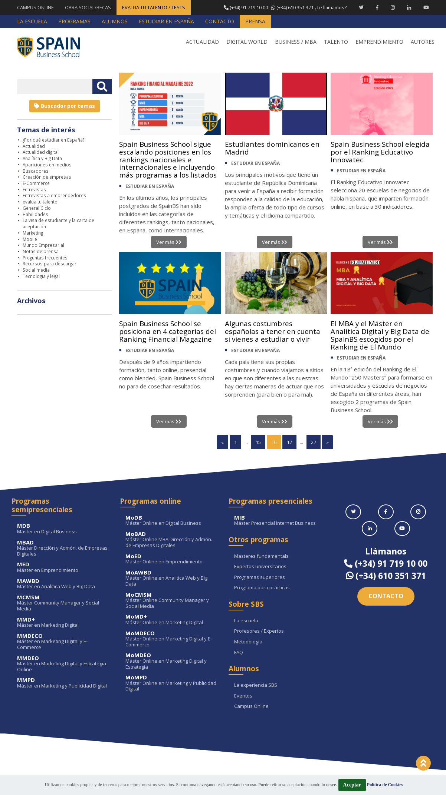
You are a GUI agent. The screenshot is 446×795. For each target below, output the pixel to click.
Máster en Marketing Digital (63, 622)
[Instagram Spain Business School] (392, 7)
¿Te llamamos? (285, 7)
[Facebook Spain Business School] (377, 7)
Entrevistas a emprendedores (54, 195)
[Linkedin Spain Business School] (409, 7)
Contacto (385, 596)
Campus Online (251, 707)
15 (258, 442)
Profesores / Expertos (259, 632)
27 (313, 442)
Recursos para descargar (49, 263)
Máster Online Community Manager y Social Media (171, 600)
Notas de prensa (41, 251)
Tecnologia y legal (41, 276)
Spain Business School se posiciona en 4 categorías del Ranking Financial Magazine (169, 332)
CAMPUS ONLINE (35, 7)
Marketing (33, 233)
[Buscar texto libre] (102, 87)
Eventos (243, 696)
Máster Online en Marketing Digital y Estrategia (171, 661)
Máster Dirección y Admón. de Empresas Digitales (63, 548)
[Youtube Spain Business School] (426, 7)
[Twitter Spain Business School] (361, 7)
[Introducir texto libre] (54, 86)
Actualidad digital (41, 152)
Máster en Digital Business (63, 529)
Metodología (248, 642)
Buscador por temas (64, 105)
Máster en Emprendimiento (63, 567)
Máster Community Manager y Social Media (63, 603)
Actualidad (34, 146)
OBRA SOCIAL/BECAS (88, 7)
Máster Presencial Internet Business (280, 520)
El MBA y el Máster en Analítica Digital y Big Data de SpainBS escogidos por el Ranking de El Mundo (381, 336)
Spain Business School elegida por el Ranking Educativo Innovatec (370, 152)
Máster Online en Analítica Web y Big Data (171, 578)
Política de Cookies (385, 784)
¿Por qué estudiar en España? (53, 140)
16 (273, 442)
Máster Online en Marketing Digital (171, 620)
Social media (36, 270)
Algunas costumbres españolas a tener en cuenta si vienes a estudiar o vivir (274, 332)
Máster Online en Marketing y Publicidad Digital (171, 683)
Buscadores (36, 171)
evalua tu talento (40, 202)
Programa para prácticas (262, 588)
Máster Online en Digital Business (171, 520)
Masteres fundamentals (261, 556)
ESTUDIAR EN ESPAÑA (149, 196)
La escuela (246, 621)
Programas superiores (259, 578)
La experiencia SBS (255, 686)
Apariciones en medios (47, 165)
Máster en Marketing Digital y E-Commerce (63, 642)
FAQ (238, 653)
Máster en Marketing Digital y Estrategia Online (63, 664)
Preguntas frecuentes (45, 258)
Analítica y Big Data (42, 158)
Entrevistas (34, 189)
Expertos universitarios (260, 567)
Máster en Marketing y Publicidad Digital (63, 683)
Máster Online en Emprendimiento (171, 559)
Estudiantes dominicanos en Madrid (274, 148)
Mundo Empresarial (43, 245)
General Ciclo (37, 208)
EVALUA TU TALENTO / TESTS (153, 7)
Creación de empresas (47, 177)
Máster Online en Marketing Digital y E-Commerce (171, 639)
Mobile (30, 239)
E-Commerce (36, 183)
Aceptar (352, 785)
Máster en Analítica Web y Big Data (63, 584)
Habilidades (35, 214)
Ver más (168, 242)
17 (289, 442)
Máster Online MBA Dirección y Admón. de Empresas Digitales (171, 540)
